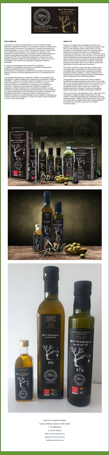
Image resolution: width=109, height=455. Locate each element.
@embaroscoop (58, 440)
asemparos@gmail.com (57, 434)
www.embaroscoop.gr (57, 437)
